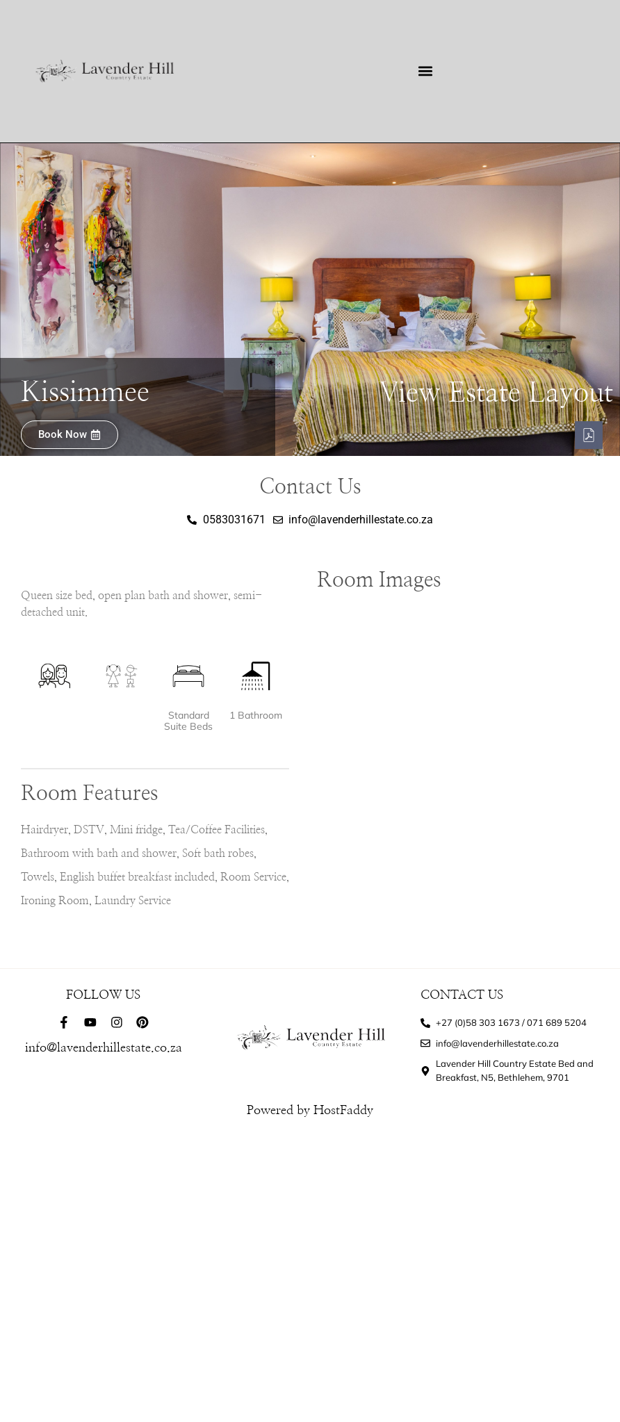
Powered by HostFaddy (310, 1110)
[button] (425, 71)
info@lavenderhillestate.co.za (103, 1048)
